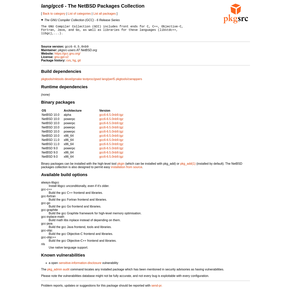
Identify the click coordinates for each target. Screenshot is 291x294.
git (79, 64)
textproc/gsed (92, 82)
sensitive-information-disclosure (80, 266)
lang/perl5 (108, 82)
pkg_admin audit (58, 273)
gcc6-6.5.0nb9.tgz (111, 118)
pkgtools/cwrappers (129, 82)
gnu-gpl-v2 (61, 60)
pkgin (121, 167)
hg (74, 64)
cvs (68, 64)
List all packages (104, 13)
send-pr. (156, 289)
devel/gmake (73, 82)
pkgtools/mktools (52, 82)
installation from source (126, 170)
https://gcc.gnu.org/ (67, 57)
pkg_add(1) (188, 167)
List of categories (79, 13)
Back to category (54, 13)
